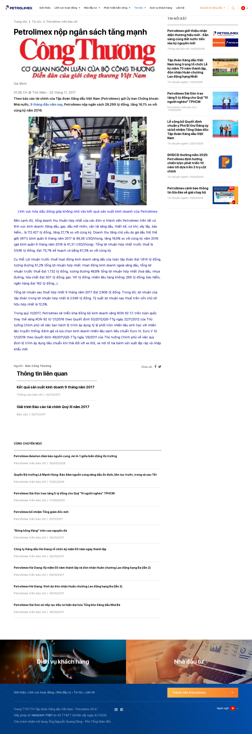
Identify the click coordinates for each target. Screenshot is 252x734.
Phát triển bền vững (115, 8)
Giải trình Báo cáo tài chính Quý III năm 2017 (53, 407)
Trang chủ (20, 21)
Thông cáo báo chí (30, 394)
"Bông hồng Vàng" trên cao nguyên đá (40, 530)
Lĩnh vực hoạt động (66, 8)
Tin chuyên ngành (177, 82)
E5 (131, 313)
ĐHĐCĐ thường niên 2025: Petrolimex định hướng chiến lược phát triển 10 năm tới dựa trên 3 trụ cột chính (187, 163)
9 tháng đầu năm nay (46, 104)
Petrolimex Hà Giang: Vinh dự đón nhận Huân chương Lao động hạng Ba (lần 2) (68, 586)
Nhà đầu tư (90, 8)
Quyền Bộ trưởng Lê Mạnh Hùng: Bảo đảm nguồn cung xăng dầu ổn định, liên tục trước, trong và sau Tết (85, 474)
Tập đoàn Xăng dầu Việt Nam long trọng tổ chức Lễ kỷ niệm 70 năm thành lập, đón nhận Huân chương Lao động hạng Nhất (187, 68)
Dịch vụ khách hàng (161, 8)
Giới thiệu (45, 8)
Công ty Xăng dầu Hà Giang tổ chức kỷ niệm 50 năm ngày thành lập (60, 549)
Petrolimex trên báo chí (61, 21)
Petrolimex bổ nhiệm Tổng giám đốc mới (41, 512)
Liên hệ (180, 8)
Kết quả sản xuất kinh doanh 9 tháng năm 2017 (55, 387)
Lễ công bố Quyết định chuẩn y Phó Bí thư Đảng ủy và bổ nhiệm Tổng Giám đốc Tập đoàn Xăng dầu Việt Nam (188, 130)
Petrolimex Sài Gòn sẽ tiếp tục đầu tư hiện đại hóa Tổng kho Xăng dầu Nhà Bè (67, 605)
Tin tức (138, 8)
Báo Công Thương (38, 365)
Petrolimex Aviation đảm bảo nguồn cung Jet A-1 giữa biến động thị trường (65, 456)
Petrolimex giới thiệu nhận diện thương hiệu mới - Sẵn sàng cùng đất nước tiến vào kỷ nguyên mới (187, 37)
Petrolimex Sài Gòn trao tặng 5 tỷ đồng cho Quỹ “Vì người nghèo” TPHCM (64, 493)
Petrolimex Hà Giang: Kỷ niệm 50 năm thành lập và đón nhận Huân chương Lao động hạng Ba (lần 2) (82, 567)
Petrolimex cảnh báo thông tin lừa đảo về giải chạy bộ (187, 190)
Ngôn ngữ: (223, 708)
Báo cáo (22, 414)
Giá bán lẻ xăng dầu (211, 8)
